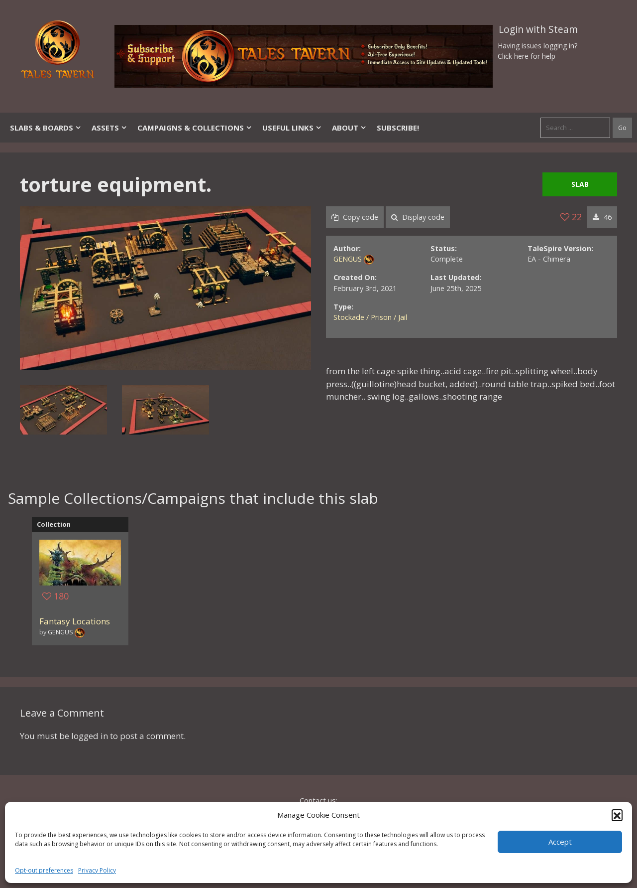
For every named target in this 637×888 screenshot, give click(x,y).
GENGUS (347, 259)
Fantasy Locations (74, 621)
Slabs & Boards (46, 128)
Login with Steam (538, 29)
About (349, 128)
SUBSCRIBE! (398, 128)
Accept (560, 842)
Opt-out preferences (44, 870)
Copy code (354, 217)
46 (602, 217)
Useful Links (292, 128)
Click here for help (526, 56)
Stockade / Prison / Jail (370, 317)
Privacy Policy (97, 870)
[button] (617, 815)
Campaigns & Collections (194, 128)
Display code (417, 217)
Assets (109, 128)
